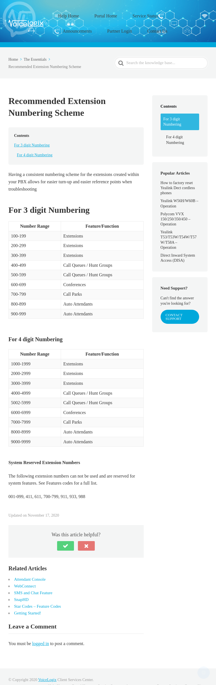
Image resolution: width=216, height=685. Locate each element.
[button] (65, 533)
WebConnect (25, 573)
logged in (40, 630)
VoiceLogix (47, 667)
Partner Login (78, 21)
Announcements (167, 12)
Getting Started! (27, 600)
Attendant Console (30, 566)
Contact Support (174, 304)
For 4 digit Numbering (34, 142)
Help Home (72, 12)
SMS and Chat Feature (33, 580)
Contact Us (108, 21)
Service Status (133, 12)
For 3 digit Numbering (32, 132)
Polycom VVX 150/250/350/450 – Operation (175, 206)
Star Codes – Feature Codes (37, 593)
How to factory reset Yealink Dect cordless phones (178, 175)
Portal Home (101, 12)
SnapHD (21, 586)
